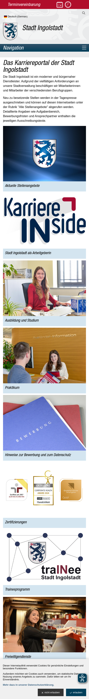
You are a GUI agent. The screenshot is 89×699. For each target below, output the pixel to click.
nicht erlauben (51, 692)
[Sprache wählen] (22, 17)
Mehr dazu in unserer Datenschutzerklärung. (28, 684)
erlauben (76, 692)
